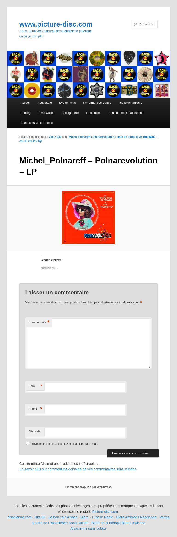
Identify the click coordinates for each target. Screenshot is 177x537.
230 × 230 (55, 137)
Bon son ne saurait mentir (126, 113)
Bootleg (26, 113)
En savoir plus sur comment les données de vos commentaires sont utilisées (77, 469)
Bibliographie (70, 113)
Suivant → (151, 136)
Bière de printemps (106, 523)
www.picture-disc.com (55, 24)
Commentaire (38, 322)
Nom (35, 386)
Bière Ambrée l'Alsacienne (136, 517)
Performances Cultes (97, 102)
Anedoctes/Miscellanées (37, 122)
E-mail (35, 409)
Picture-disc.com (105, 511)
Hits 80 (40, 517)
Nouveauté (44, 102)
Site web (34, 431)
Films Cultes (46, 113)
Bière (84, 517)
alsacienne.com (19, 517)
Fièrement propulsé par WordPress (88, 487)
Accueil (25, 102)
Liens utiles (93, 113)
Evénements (67, 102)
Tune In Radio (102, 517)
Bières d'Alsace (133, 523)
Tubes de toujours (130, 102)
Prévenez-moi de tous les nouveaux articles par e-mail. (64, 444)
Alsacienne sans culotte (88, 528)
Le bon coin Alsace (62, 517)
